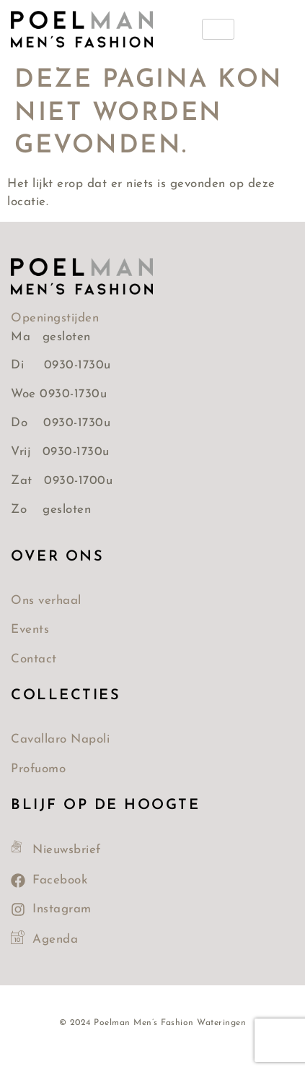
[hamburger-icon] (218, 29)
